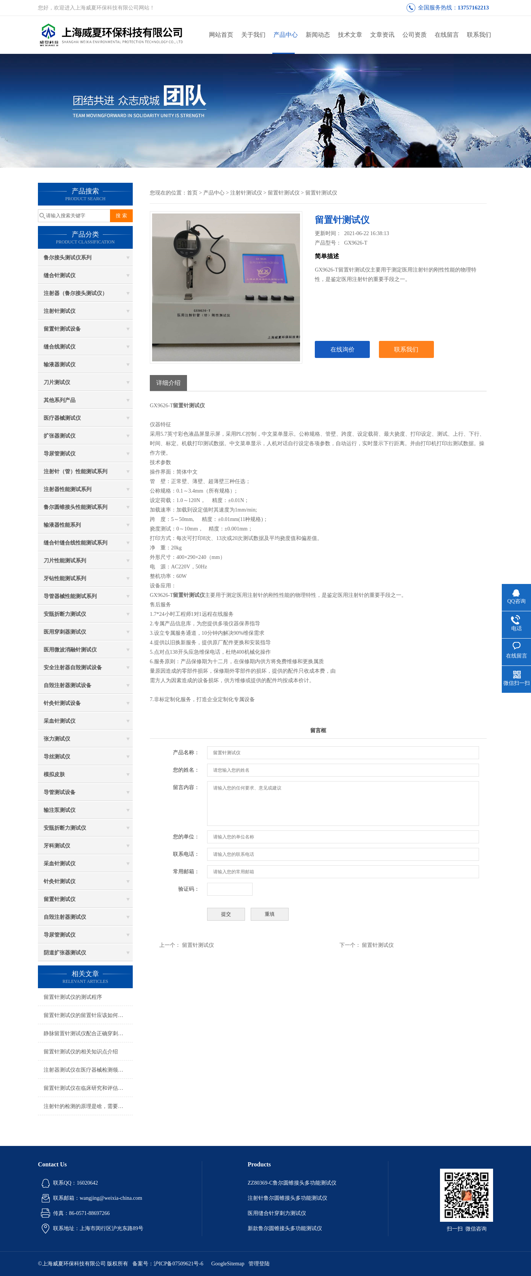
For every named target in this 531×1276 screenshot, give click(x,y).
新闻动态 (318, 34)
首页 (192, 193)
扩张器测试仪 (59, 436)
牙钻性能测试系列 (65, 578)
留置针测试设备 (62, 329)
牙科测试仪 (57, 846)
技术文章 (350, 34)
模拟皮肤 (54, 774)
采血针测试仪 (59, 721)
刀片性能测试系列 (65, 560)
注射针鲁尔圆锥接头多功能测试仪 (287, 1198)
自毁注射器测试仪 (65, 917)
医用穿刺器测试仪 (65, 632)
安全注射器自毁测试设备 (73, 667)
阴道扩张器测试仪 (65, 953)
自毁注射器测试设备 (67, 685)
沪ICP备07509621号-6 (178, 1264)
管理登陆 (259, 1264)
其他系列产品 (59, 400)
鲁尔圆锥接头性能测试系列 (75, 507)
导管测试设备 (59, 792)
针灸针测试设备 (62, 703)
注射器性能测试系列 (67, 489)
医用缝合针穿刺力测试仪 (277, 1213)
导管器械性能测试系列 (70, 596)
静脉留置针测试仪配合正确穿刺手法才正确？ (88, 1033)
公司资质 (414, 34)
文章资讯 (382, 34)
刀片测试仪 (57, 382)
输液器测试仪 (59, 364)
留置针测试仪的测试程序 (73, 997)
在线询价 (342, 349)
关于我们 (253, 34)
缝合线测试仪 (59, 347)
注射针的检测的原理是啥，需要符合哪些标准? (88, 1106)
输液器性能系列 (62, 525)
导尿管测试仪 (59, 454)
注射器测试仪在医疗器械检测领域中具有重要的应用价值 (88, 1070)
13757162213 (473, 8)
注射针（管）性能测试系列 (75, 471)
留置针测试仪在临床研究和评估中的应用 (88, 1088)
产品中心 (285, 34)
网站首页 (221, 34)
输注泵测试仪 (59, 810)
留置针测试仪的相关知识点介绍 (81, 1052)
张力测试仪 (57, 739)
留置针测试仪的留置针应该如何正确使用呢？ (88, 1015)
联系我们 (479, 34)
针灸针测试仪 (59, 881)
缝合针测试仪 (59, 275)
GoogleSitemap (227, 1264)
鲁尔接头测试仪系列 (67, 258)
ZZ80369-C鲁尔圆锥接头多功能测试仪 (292, 1183)
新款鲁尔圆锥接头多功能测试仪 (285, 1228)
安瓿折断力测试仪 (65, 614)
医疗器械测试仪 (62, 418)
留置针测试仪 (59, 899)
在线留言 (447, 34)
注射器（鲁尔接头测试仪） (75, 293)
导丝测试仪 (57, 757)
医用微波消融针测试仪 (70, 650)
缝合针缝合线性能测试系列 (75, 543)
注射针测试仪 (59, 311)
